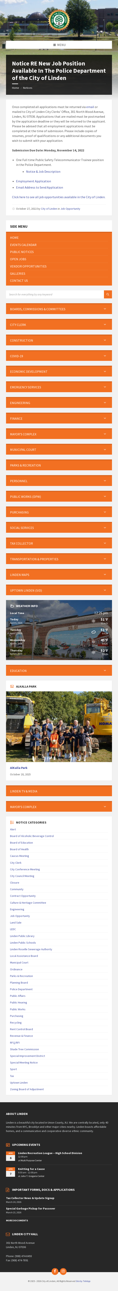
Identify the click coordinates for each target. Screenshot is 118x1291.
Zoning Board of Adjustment (27, 1089)
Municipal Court (19, 962)
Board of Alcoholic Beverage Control (32, 836)
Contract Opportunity (23, 896)
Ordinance (16, 969)
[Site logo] (59, 33)
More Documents (17, 1220)
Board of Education (21, 842)
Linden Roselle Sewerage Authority (31, 949)
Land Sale (15, 922)
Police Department (21, 989)
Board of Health (19, 849)
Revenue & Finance (21, 1036)
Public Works (17, 1009)
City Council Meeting (22, 876)
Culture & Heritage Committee (28, 902)
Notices (27, 88)
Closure (14, 882)
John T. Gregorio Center (32, 1176)
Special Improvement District (27, 1056)
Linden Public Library (22, 936)
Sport (13, 1069)
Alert (13, 829)
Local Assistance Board (24, 956)
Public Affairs (17, 996)
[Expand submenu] (105, 309)
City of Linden (49, 208)
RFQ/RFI (15, 1042)
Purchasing (16, 1016)
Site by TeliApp (83, 1281)
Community (16, 889)
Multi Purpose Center (31, 1160)
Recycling (16, 1022)
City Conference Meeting (25, 869)
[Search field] (56, 294)
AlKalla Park (18, 768)
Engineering (17, 909)
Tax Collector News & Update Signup (30, 1198)
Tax (12, 1076)
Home (15, 88)
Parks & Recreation (21, 976)
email (90, 107)
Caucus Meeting (19, 856)
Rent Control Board (21, 1029)
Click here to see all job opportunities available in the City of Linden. (58, 197)
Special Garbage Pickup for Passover (30, 1208)
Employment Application (33, 181)
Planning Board (19, 982)
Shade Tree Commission (24, 1049)
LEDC (13, 929)
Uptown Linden (19, 1082)
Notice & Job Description (43, 171)
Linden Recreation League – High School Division (50, 1153)
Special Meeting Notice (24, 1062)
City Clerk (15, 862)
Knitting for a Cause (31, 1169)
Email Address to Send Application (39, 187)
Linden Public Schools (23, 942)
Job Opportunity (70, 208)
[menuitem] (59, 237)
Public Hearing (18, 1002)
